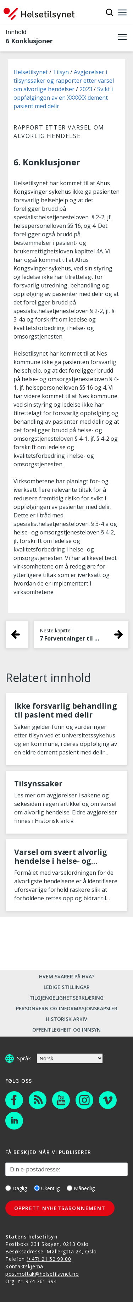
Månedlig (81, 1188)
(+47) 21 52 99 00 (49, 1259)
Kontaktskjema (24, 1266)
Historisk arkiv (66, 1019)
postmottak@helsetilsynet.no (42, 1273)
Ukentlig (47, 1188)
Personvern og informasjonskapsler (66, 1008)
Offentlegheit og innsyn (66, 1029)
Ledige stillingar (67, 987)
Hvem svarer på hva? (66, 976)
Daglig (16, 1188)
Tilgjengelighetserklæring (66, 997)
